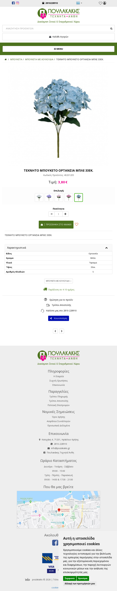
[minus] (51, 214)
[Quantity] (58, 214)
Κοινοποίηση (58, 318)
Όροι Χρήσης (58, 416)
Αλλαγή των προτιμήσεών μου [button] (80, 583)
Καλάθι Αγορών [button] (58, 36)
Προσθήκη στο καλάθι (56, 224)
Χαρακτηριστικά (16, 247)
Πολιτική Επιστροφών (59, 405)
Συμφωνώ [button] (70, 578)
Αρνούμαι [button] (83, 578)
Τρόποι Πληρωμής (58, 396)
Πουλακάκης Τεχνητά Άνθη (60, 452)
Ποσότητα (58, 208)
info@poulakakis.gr (60, 448)
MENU (69, 48)
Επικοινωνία (58, 384)
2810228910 (50, 3)
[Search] (58, 28)
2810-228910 (70, 310)
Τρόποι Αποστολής (61, 305)
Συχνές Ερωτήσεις (58, 380)
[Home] (6, 59)
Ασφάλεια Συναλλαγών (58, 421)
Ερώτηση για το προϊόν (61, 299)
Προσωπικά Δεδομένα (58, 425)
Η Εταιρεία (58, 376)
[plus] (65, 214)
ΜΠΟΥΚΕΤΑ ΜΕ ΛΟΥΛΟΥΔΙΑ (58, 281)
